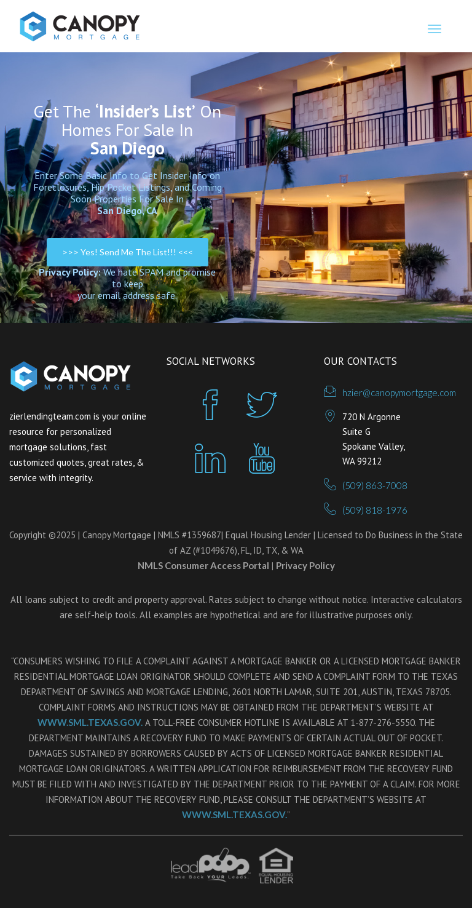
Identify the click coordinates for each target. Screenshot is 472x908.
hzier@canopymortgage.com (399, 392)
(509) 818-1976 (374, 510)
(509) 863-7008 (374, 485)
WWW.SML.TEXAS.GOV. (90, 722)
